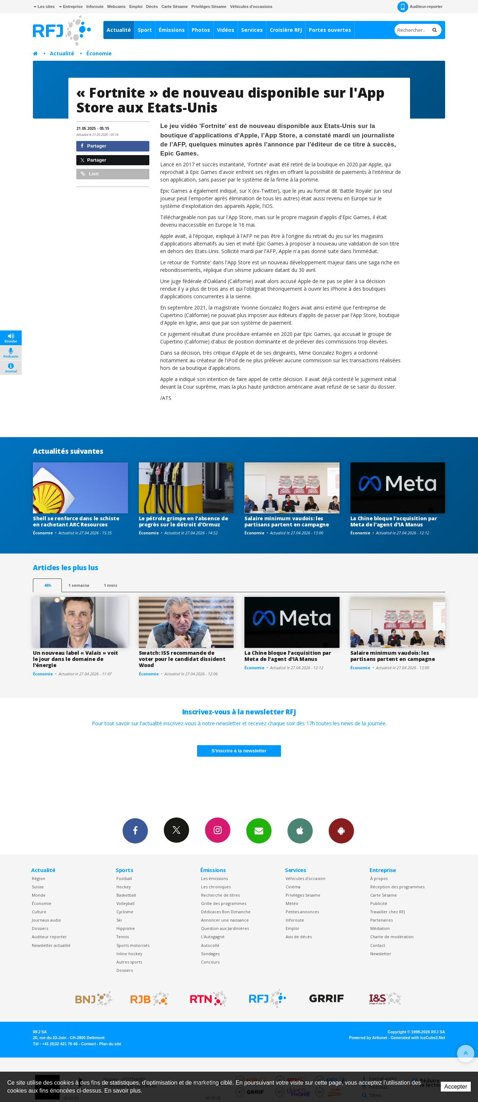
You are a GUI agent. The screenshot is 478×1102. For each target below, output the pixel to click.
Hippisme (125, 928)
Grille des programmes (223, 903)
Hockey (123, 886)
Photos (201, 29)
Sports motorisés (132, 945)
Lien (90, 173)
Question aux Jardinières (225, 928)
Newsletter (380, 953)
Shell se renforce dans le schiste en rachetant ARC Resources (76, 521)
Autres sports (129, 962)
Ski (119, 920)
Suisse (38, 886)
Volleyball (125, 903)
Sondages (210, 953)
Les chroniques (216, 886)
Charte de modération (392, 936)
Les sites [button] (44, 6)
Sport (145, 29)
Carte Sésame (175, 6)
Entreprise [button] (70, 6)
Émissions (172, 29)
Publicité (378, 903)
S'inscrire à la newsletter (239, 750)
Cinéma (293, 886)
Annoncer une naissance (225, 920)
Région (38, 878)
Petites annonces (302, 911)
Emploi (135, 6)
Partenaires (381, 920)
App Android (341, 830)
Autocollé (210, 945)
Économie (99, 53)
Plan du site (110, 1044)
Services (252, 29)
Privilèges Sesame (303, 895)
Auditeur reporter (49, 936)
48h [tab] (47, 585)
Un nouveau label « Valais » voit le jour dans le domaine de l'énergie (75, 659)
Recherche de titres (220, 895)
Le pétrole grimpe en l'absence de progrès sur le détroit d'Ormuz (183, 521)
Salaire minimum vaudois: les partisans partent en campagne (286, 521)
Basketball (126, 895)
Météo (292, 903)
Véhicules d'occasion (305, 878)
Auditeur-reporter (420, 6)
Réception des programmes (397, 886)
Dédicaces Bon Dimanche (226, 911)
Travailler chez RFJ (387, 911)
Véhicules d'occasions (251, 6)
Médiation (380, 928)
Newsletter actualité (51, 945)
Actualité (119, 29)
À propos (379, 878)
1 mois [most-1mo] (110, 585)
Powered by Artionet (368, 1037)
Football (124, 878)
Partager (93, 146)
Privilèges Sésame (208, 6)
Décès (152, 6)
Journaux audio (46, 920)
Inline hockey (129, 953)
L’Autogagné (213, 936)
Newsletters (259, 830)
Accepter (455, 1087)
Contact (377, 945)
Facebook (135, 830)
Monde (39, 895)
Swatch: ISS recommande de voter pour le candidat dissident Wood (182, 659)
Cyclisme (124, 911)
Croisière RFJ (286, 29)
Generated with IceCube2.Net (418, 1037)
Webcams (116, 6)
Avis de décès (299, 936)
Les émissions (214, 878)
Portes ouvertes (330, 29)
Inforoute (95, 6)
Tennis (122, 936)
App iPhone (300, 830)
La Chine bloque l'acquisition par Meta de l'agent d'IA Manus (393, 521)
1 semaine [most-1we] (78, 585)
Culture (39, 911)
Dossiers (40, 928)
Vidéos (225, 29)
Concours (210, 962)
